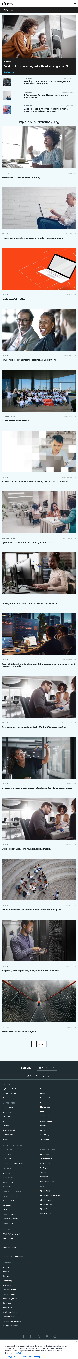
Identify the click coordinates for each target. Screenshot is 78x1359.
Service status (8, 1223)
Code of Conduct (9, 1316)
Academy (6, 1173)
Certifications (8, 1182)
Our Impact (7, 1303)
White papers (45, 1168)
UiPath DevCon (46, 1204)
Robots (43, 1126)
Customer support (10, 1098)
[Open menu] (75, 3)
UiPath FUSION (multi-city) (50, 1196)
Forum (5, 1210)
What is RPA (7, 1186)
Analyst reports (46, 1159)
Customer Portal (9, 1201)
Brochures (44, 1177)
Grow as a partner (9, 1247)
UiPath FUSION (45, 1191)
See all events (45, 1213)
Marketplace (45, 1107)
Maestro (43, 1111)
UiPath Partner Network (11, 1234)
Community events (10, 1219)
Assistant (6, 1126)
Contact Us (32, 1076)
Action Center (8, 1108)
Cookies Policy (48, 1344)
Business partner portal (11, 1252)
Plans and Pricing (9, 1093)
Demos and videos (47, 1181)
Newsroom (7, 1285)
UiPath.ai (6, 1271)
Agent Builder (8, 1112)
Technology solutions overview (14, 1163)
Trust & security (9, 1294)
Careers (6, 1276)
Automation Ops (9, 1135)
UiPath (44, 1209)
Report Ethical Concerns (12, 1321)
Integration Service (47, 1098)
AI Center (6, 1117)
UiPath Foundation (10, 1312)
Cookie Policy (17, 1357)
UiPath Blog (44, 1154)
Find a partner (8, 1238)
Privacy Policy (36, 1344)
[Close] (76, 1345)
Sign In (47, 1076)
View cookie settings (61, 1344)
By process (7, 1159)
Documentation (9, 1205)
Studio (42, 1130)
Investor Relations (9, 1290)
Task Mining (44, 1135)
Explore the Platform (11, 1089)
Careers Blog (7, 1280)
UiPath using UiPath (10, 1298)
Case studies (45, 1163)
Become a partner (10, 1243)
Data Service (45, 1089)
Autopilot (6, 1139)
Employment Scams (10, 1325)
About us (6, 1267)
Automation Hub (9, 1130)
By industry (7, 1154)
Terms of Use (26, 1344)
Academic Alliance (10, 1177)
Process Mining (46, 1121)
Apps (4, 1121)
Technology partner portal (13, 1256)
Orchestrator (45, 1116)
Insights (43, 1093)
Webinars (43, 1172)
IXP (41, 1102)
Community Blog (9, 1214)
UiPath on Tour (46, 1200)
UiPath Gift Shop (9, 1307)
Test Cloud (44, 1139)
